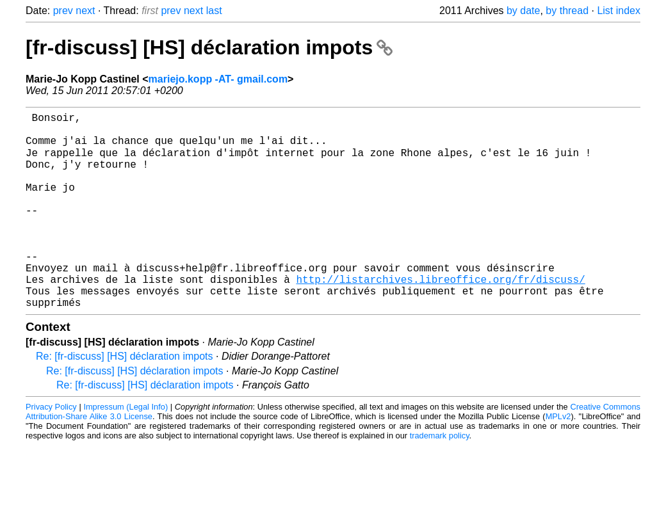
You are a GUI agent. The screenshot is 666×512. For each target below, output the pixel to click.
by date (523, 10)
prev (63, 10)
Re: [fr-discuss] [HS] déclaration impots (124, 399)
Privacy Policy (51, 449)
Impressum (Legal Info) (125, 449)
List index (618, 10)
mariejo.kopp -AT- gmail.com (218, 79)
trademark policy (439, 478)
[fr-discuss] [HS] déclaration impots (209, 47)
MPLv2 (558, 459)
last (214, 10)
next (85, 10)
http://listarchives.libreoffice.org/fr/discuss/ (440, 317)
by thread (567, 10)
